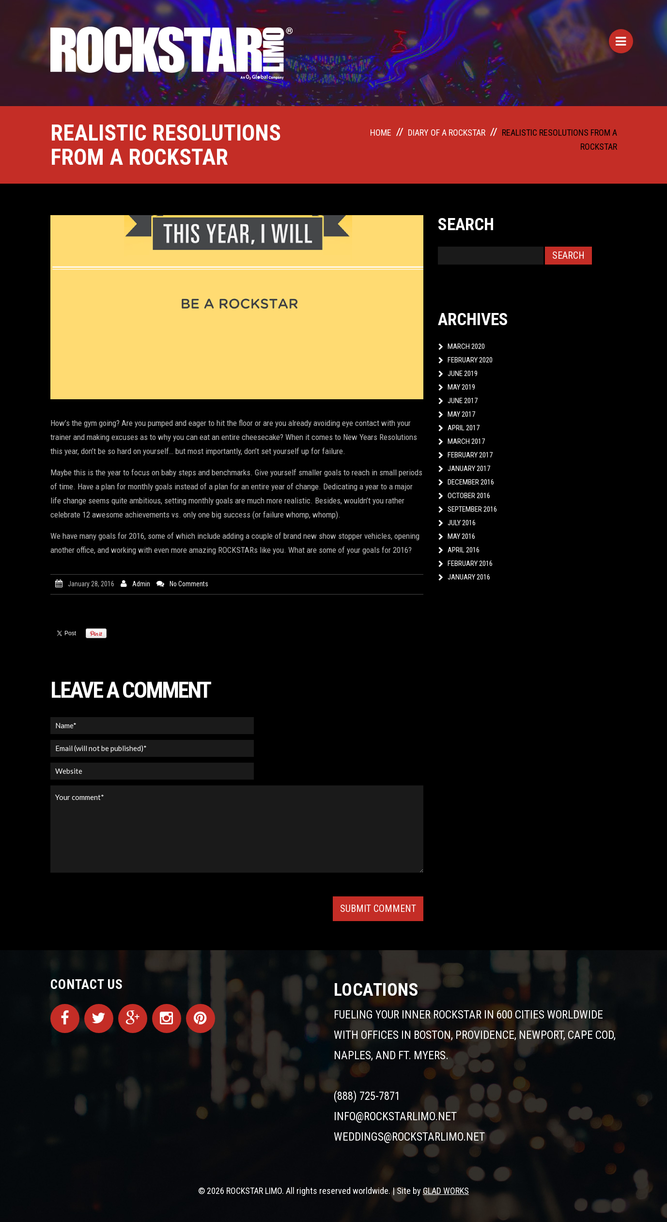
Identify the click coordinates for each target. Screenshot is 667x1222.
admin (141, 584)
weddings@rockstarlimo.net (409, 1137)
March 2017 (466, 441)
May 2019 (461, 387)
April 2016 (464, 550)
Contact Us (86, 984)
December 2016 (471, 482)
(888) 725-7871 (367, 1096)
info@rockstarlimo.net (395, 1116)
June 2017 (463, 400)
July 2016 (462, 522)
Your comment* (236, 829)
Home (380, 132)
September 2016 (472, 509)
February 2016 (470, 563)
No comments (189, 584)
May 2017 (461, 414)
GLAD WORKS (446, 1191)
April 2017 (464, 427)
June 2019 (463, 373)
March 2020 (466, 346)
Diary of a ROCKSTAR (446, 132)
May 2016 (461, 536)
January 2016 (469, 577)
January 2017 (469, 468)
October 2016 (469, 495)
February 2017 (470, 455)
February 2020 (470, 360)
